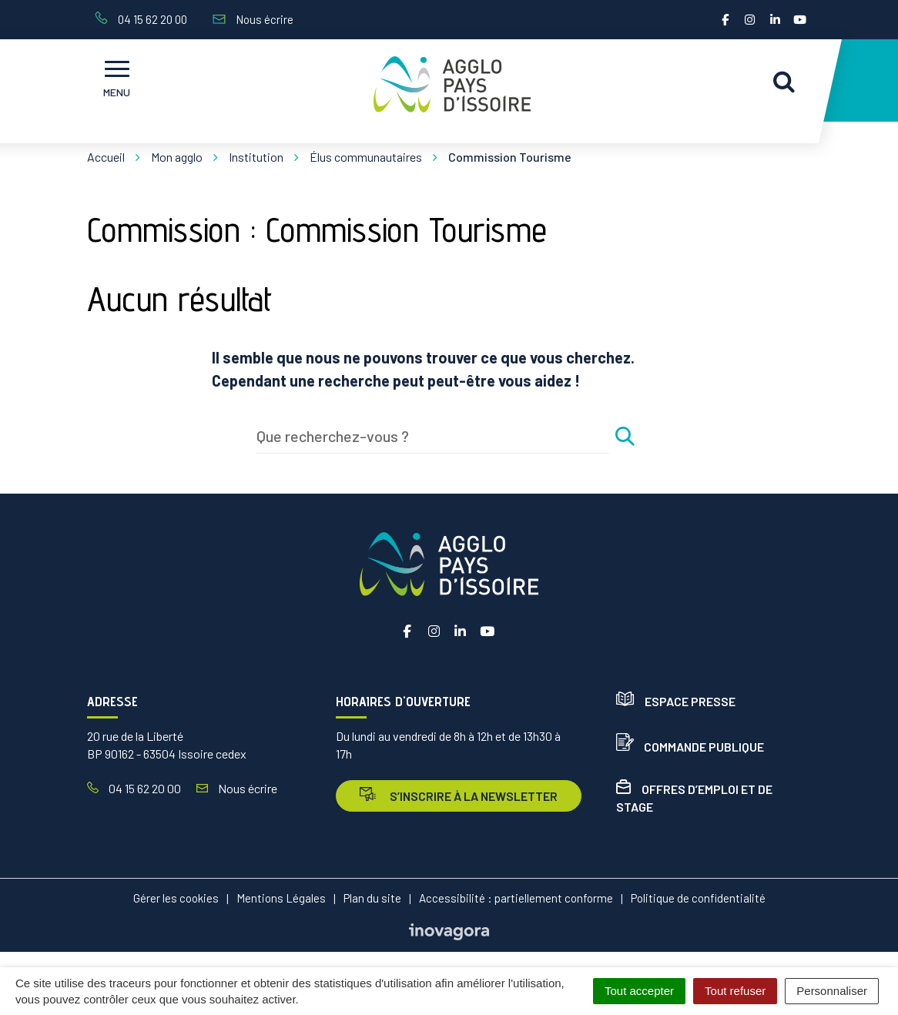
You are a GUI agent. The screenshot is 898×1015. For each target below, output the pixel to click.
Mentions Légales (281, 898)
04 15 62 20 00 (134, 788)
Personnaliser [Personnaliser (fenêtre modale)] (831, 990)
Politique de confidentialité (698, 898)
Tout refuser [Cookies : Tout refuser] (735, 990)
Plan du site (372, 898)
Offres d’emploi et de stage (694, 798)
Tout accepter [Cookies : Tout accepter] (639, 990)
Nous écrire (236, 788)
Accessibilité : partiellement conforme (516, 898)
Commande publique (690, 746)
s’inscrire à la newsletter (459, 795)
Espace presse (675, 701)
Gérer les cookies (176, 898)
